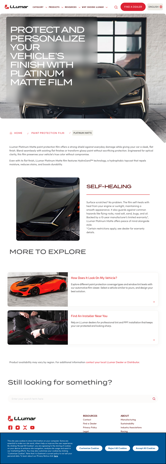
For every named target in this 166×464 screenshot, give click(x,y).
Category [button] (40, 7)
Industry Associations (131, 427)
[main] (83, 448)
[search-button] (154, 399)
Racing (124, 431)
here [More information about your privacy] (56, 456)
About (125, 415)
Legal (86, 431)
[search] (116, 7)
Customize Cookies (89, 448)
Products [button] (56, 7)
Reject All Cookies (117, 448)
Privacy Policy (90, 427)
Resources (90, 415)
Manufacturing (128, 419)
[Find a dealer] (133, 6)
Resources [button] (72, 7)
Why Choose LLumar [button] (95, 7)
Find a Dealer (90, 423)
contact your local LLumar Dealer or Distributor (112, 362)
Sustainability (127, 423)
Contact (87, 419)
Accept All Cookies (145, 448)
